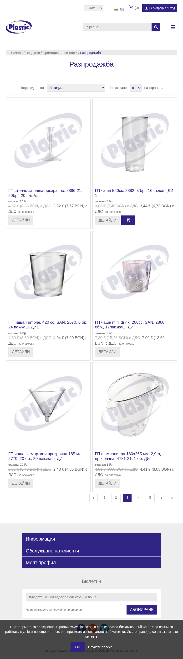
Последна (172, 498)
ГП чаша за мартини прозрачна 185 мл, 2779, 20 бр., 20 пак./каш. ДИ (45, 456)
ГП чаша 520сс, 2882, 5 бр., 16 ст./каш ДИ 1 (134, 193)
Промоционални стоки (60, 53)
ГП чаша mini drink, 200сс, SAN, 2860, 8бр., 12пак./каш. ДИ (130, 324)
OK (77, 647)
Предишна (93, 498)
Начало (17, 53)
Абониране (142, 610)
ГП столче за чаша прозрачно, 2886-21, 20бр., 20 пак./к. (45, 193)
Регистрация (157, 8)
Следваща (161, 498)
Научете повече (100, 647)
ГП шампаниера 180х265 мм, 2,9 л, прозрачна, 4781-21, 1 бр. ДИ (128, 456)
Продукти (32, 53)
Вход (171, 8)
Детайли (21, 220)
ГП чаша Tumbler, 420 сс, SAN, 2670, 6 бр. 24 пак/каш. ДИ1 (47, 324)
